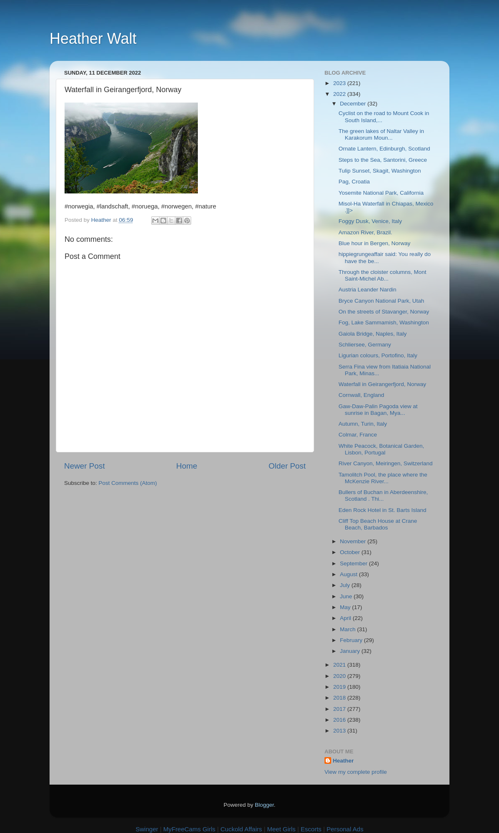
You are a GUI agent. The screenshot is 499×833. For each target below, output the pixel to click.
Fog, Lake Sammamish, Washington (384, 322)
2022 (340, 94)
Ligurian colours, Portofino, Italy (378, 355)
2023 (340, 83)
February (352, 640)
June (347, 596)
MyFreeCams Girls (189, 829)
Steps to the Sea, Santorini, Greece (383, 160)
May (346, 607)
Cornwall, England (361, 395)
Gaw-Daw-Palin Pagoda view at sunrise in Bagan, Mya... (378, 409)
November (353, 541)
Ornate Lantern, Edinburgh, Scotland (384, 149)
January (351, 651)
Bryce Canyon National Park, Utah (381, 301)
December (353, 103)
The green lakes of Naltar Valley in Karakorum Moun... (381, 134)
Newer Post (84, 466)
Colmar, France (358, 435)
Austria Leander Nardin (368, 289)
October (351, 552)
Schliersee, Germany (365, 344)
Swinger (147, 829)
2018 (340, 698)
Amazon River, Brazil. (365, 232)
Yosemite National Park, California (381, 193)
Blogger (264, 805)
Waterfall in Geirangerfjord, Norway (382, 384)
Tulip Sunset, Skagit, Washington (380, 171)
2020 (340, 676)
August (349, 574)
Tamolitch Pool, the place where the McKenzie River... (383, 478)
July (346, 585)
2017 (340, 709)
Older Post (287, 466)
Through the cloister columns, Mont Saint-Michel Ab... (383, 275)
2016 (340, 720)
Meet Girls (281, 829)
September (354, 563)
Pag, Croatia (354, 181)
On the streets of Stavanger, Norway (384, 312)
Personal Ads (345, 829)
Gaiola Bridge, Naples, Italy (373, 334)
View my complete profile (355, 772)
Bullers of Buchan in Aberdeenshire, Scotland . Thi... (383, 495)
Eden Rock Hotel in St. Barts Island (383, 510)
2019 (340, 687)
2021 (340, 665)
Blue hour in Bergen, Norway (375, 243)
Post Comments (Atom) (128, 483)
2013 (340, 731)
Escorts (311, 829)
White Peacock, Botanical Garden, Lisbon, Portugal (381, 449)
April (346, 618)
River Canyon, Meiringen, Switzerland (386, 463)
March (348, 629)
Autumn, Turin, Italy (363, 424)
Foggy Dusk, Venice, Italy (370, 221)
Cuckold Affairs (241, 829)
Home (186, 466)
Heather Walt (93, 38)
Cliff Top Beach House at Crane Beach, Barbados (378, 524)
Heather (343, 761)
